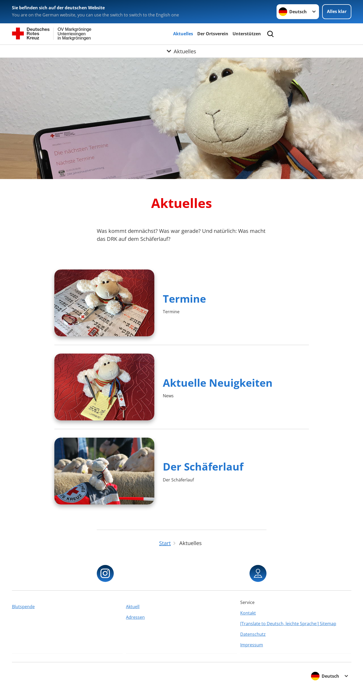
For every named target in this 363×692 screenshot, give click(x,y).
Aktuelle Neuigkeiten (218, 383)
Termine (184, 298)
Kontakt (248, 613)
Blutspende (23, 607)
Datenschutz (253, 634)
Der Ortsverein (212, 34)
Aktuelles (183, 34)
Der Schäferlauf (203, 466)
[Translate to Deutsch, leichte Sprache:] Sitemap (288, 623)
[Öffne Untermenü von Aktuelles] (181, 51)
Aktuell (132, 607)
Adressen (135, 617)
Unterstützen (247, 34)
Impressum (251, 645)
